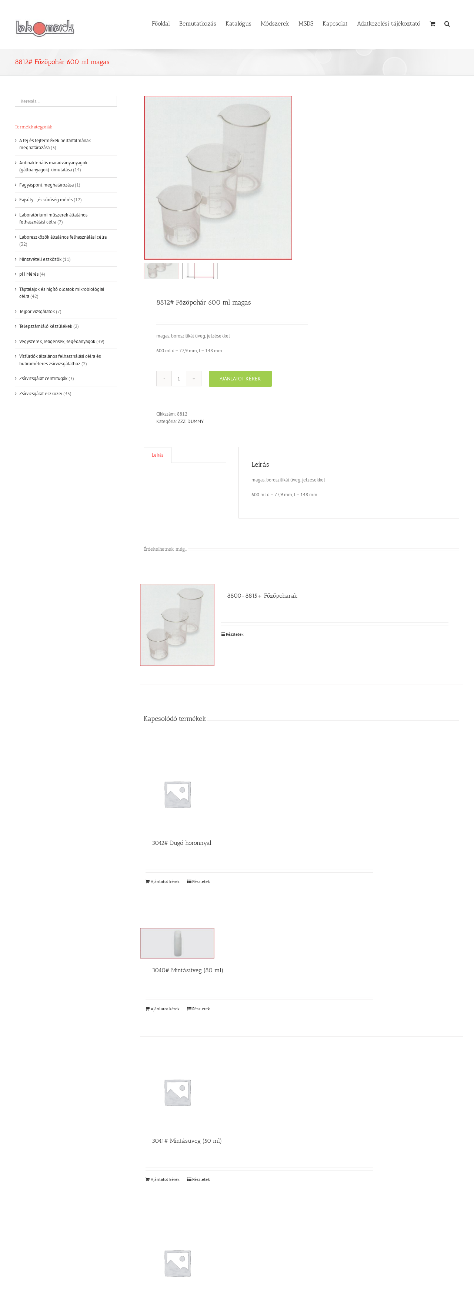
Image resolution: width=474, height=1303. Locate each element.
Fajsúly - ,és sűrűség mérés (46, 200)
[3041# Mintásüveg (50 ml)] (177, 1092)
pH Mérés (29, 274)
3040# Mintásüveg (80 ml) (187, 969)
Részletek (235, 634)
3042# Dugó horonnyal (181, 842)
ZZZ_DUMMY (191, 421)
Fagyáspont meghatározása (46, 185)
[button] (447, 22)
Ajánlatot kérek (240, 378)
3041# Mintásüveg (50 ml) (187, 1140)
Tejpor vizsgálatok (37, 311)
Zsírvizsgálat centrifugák (43, 378)
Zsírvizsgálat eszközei (40, 393)
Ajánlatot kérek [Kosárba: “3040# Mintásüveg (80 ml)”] (165, 1008)
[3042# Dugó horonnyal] (177, 793)
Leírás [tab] (157, 455)
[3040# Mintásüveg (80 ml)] (177, 942)
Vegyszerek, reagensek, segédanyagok (57, 341)
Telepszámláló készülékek (45, 326)
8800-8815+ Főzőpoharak (262, 595)
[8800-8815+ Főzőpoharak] (177, 625)
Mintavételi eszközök (40, 259)
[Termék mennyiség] (178, 378)
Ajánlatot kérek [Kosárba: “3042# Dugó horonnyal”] (165, 881)
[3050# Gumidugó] (177, 1262)
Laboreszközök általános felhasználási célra (63, 237)
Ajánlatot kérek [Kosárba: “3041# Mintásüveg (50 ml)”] (165, 1179)
